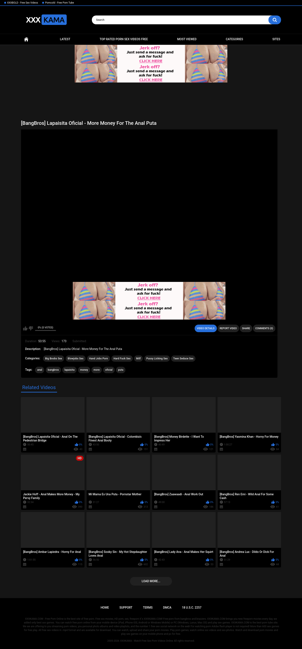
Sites (276, 39)
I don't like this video (31, 328)
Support (125, 607)
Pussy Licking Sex (157, 358)
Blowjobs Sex (75, 358)
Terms (147, 607)
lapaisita (69, 369)
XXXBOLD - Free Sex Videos (22, 2)
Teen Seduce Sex (183, 358)
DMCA (167, 607)
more (97, 369)
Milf (138, 358)
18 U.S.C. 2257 (191, 607)
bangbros (53, 369)
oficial (109, 369)
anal (39, 369)
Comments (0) (264, 328)
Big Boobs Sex (53, 358)
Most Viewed (187, 39)
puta (120, 369)
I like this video (25, 328)
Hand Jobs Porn (98, 358)
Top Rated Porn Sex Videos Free (124, 39)
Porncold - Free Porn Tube (59, 2)
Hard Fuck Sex (121, 358)
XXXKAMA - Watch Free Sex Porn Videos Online (146, 640)
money (84, 369)
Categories (234, 39)
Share (246, 328)
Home (26, 39)
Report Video (228, 328)
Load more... (151, 581)
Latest (65, 39)
